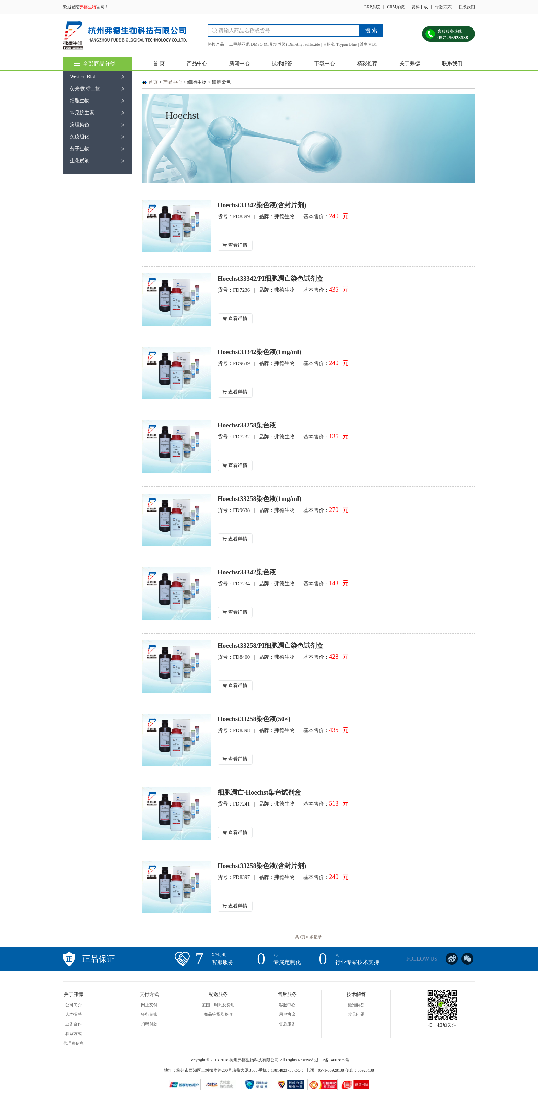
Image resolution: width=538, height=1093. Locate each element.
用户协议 (287, 1014)
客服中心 (287, 1004)
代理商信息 (73, 1043)
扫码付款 (149, 1024)
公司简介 (73, 1004)
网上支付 (149, 1004)
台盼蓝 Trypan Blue (340, 44)
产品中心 (197, 63)
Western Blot (82, 76)
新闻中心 (239, 63)
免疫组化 (79, 136)
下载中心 (324, 63)
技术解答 (282, 63)
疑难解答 (356, 1004)
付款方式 (443, 6)
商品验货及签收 (218, 1014)
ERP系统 (372, 6)
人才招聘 (73, 1014)
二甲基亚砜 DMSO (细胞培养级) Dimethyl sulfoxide (274, 44)
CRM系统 (396, 6)
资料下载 (419, 6)
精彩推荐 (367, 63)
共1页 (300, 937)
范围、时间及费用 (218, 1004)
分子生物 (79, 148)
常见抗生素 (82, 112)
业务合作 (73, 1024)
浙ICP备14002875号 (332, 1060)
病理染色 (79, 124)
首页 (153, 82)
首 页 (159, 63)
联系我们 (466, 6)
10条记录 (313, 937)
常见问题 (356, 1014)
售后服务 (287, 1024)
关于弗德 (409, 63)
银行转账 (149, 1014)
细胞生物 (79, 100)
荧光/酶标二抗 (85, 88)
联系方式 (73, 1033)
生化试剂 (79, 160)
